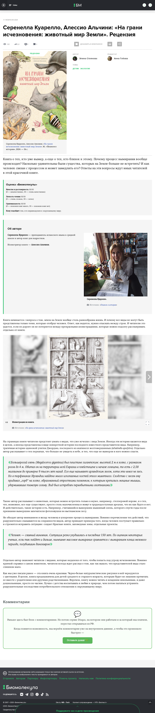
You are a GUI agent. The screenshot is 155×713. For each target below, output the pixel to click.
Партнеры (32, 678)
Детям (76, 69)
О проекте (8, 678)
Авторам (20, 678)
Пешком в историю (108, 305)
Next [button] (149, 377)
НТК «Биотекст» (101, 702)
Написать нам (86, 678)
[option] (77, 377)
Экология (85, 69)
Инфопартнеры (48, 678)
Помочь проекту (68, 678)
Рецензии (35, 53)
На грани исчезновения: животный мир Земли (44, 428)
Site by (63, 702)
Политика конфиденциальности (113, 678)
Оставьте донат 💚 (77, 640)
